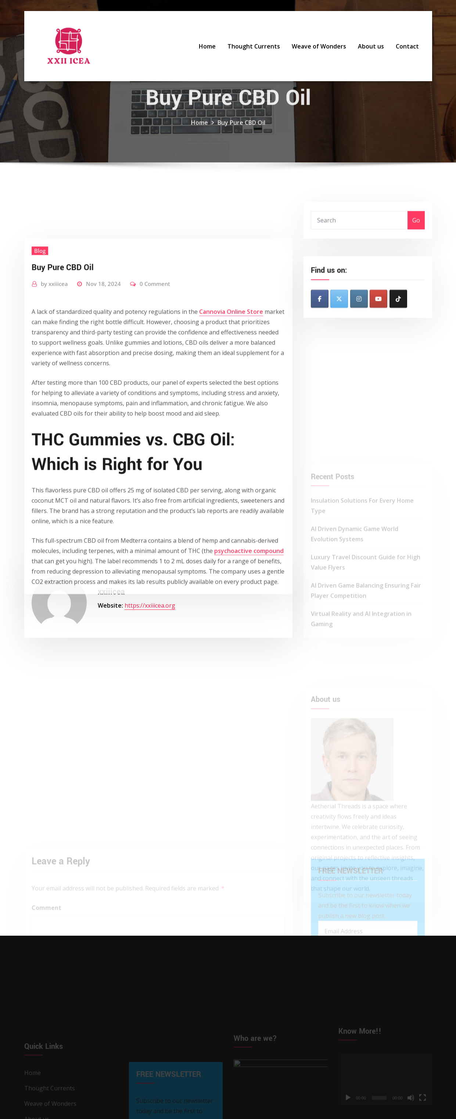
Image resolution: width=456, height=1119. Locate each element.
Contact (407, 46)
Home (207, 46)
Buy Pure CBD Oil (241, 132)
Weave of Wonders (319, 46)
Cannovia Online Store (231, 392)
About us (371, 46)
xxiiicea (54, 364)
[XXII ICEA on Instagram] (359, 313)
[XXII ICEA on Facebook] (319, 313)
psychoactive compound (249, 631)
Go (416, 228)
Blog (40, 331)
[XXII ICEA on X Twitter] (339, 313)
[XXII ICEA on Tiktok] (398, 313)
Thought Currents (253, 46)
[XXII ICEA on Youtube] (378, 313)
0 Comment (155, 364)
